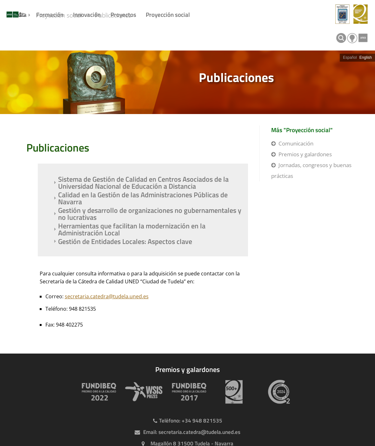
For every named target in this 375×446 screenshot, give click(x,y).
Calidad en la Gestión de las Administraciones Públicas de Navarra (143, 198)
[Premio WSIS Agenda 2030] (142, 392)
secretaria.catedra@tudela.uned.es (107, 296)
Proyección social (168, 14)
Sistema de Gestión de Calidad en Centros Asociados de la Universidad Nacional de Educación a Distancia (143, 183)
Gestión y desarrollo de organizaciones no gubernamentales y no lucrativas (149, 214)
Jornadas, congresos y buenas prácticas (311, 170)
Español (350, 57)
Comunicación (295, 143)
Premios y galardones (305, 154)
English (365, 57)
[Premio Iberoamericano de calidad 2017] (187, 392)
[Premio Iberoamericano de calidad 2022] (97, 392)
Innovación (87, 14)
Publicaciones (123, 37)
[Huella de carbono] (277, 392)
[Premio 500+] (232, 392)
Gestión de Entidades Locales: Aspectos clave (125, 241)
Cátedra (16, 14)
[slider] (187, 82)
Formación (50, 14)
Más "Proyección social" (302, 129)
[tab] (187, 82)
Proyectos (123, 14)
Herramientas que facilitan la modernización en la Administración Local (131, 229)
